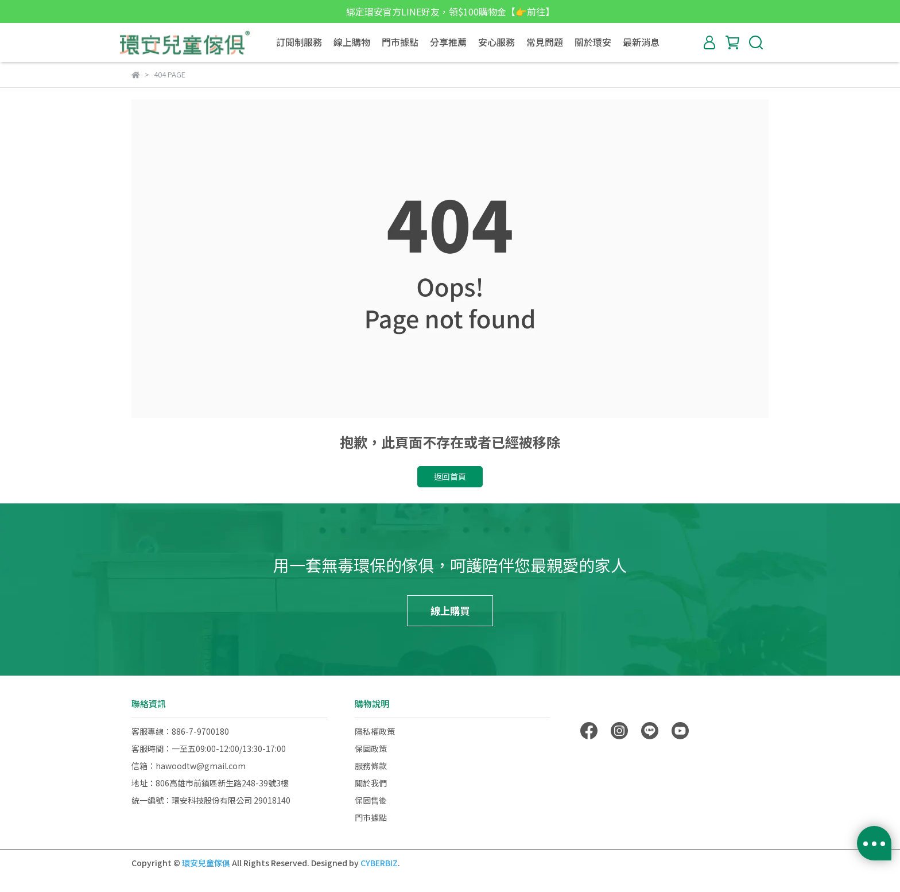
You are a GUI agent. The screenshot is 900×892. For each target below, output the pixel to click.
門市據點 (400, 42)
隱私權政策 (375, 731)
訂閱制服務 (299, 42)
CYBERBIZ (379, 862)
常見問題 (544, 42)
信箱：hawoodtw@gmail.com (188, 765)
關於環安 (593, 42)
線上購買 (450, 610)
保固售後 (371, 800)
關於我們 (371, 783)
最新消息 (641, 42)
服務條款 (371, 765)
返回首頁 (450, 476)
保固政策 (371, 748)
